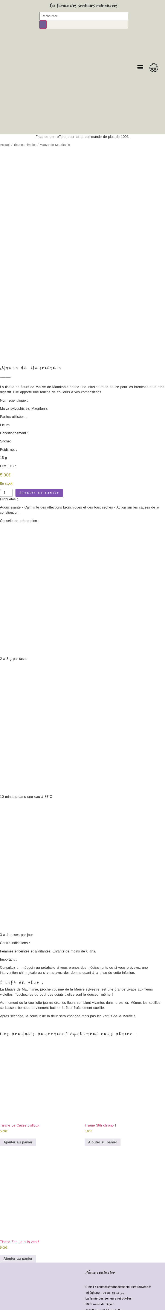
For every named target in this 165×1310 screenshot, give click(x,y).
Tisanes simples (25, 144)
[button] (140, 67)
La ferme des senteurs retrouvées (84, 6)
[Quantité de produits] (6, 458)
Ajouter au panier (39, 458)
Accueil (5, 144)
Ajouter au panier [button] (17, 1107)
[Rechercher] (43, 24)
